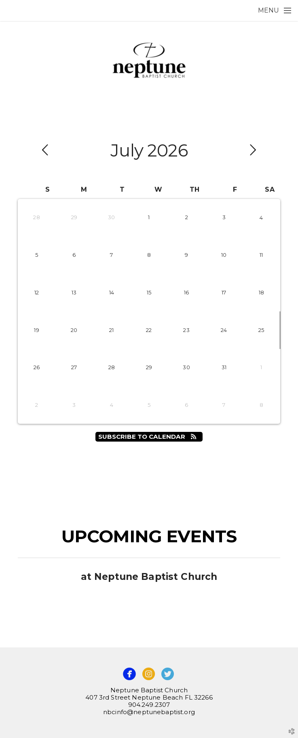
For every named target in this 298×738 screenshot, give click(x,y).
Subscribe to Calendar (149, 436)
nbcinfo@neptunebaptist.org (149, 712)
